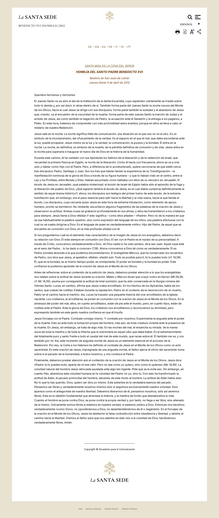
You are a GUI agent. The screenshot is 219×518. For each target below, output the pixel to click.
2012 (62, 26)
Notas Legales (93, 509)
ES (104, 47)
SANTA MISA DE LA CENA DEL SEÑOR (109, 66)
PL (122, 47)
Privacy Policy (129, 509)
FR (110, 47)
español (188, 25)
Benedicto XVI (30, 26)
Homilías (51, 26)
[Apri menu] (197, 17)
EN (97, 47)
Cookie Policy (111, 509)
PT (129, 47)
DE (90, 47)
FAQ (80, 509)
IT (116, 47)
